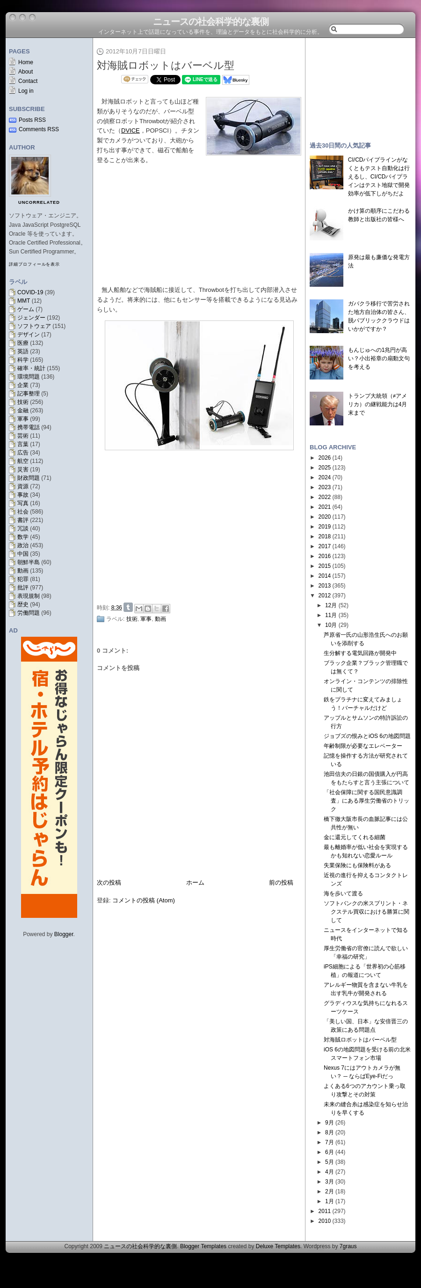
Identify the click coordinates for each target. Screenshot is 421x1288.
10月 (331, 625)
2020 (325, 517)
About (25, 71)
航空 (23, 461)
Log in (26, 91)
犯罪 (23, 579)
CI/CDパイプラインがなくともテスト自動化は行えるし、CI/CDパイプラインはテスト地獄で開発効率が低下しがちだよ (379, 176)
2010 (325, 1221)
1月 (329, 1201)
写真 (23, 503)
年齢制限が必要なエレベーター (363, 746)
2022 (325, 497)
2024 (325, 477)
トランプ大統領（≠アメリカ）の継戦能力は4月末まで (377, 404)
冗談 (23, 528)
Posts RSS (32, 120)
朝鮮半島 (28, 562)
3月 (329, 1181)
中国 (23, 554)
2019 (325, 526)
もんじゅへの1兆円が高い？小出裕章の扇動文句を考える (379, 358)
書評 (23, 520)
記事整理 (28, 393)
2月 (329, 1191)
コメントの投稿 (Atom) (143, 900)
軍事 (23, 419)
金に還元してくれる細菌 (354, 837)
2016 (325, 556)
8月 (329, 1132)
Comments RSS (39, 129)
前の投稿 (281, 882)
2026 (325, 457)
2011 (325, 1211)
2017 (325, 546)
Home (25, 62)
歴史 (23, 604)
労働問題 (28, 613)
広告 (23, 452)
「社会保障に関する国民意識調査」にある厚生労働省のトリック (366, 800)
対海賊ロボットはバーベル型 (165, 65)
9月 (329, 1122)
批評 (23, 587)
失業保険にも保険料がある (357, 865)
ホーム (195, 882)
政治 (23, 545)
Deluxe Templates (278, 1246)
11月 (331, 615)
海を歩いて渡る (343, 893)
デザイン (28, 334)
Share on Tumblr (128, 607)
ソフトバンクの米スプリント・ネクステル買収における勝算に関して (366, 911)
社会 (23, 511)
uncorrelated (39, 202)
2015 (325, 566)
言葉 (23, 444)
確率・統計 (31, 368)
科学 (23, 360)
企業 (23, 385)
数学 (23, 537)
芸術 (23, 435)
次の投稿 (109, 882)
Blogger (63, 934)
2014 (325, 576)
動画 (23, 570)
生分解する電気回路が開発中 (360, 653)
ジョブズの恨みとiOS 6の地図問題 (367, 736)
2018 (325, 536)
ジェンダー (31, 317)
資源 (23, 486)
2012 (325, 595)
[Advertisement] (201, 529)
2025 (325, 467)
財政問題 (28, 478)
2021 (325, 507)
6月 (329, 1152)
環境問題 (28, 376)
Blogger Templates (203, 1246)
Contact (27, 81)
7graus (348, 1246)
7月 (329, 1142)
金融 (23, 410)
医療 (23, 343)
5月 (329, 1162)
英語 (23, 351)
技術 (23, 402)
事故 (23, 494)
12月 (331, 605)
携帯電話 (28, 427)
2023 (325, 487)
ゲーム (25, 309)
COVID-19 (30, 292)
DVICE (130, 130)
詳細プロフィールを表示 (34, 264)
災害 (23, 469)
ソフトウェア (34, 326)
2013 (325, 585)
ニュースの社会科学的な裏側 (211, 21)
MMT (23, 301)
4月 (329, 1172)
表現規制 (28, 596)
